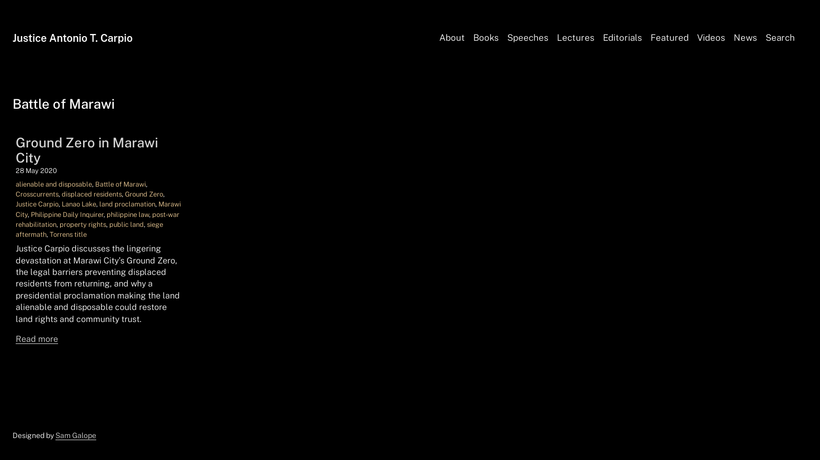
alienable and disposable (54, 184)
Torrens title (68, 234)
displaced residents (92, 194)
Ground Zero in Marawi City (87, 150)
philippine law (128, 214)
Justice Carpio (37, 204)
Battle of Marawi (120, 184)
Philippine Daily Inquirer (67, 214)
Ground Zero (144, 194)
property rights (83, 224)
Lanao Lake (79, 204)
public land (126, 224)
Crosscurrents (37, 194)
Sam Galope (75, 435)
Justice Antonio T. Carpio (73, 38)
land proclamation (127, 204)
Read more (37, 339)
